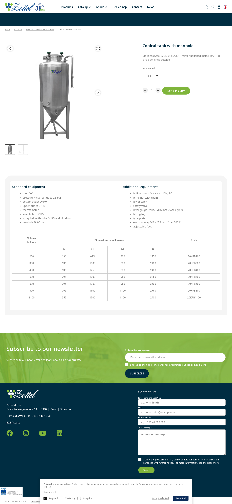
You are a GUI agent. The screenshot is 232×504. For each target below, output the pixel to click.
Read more (200, 364)
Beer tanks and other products (40, 29)
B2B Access (13, 422)
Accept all (181, 498)
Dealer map (120, 7)
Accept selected (160, 498)
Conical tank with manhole (70, 29)
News (150, 7)
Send (146, 470)
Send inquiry (176, 90)
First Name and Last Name (150, 398)
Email (140, 407)
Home (7, 29)
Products (67, 7)
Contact (137, 7)
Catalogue (84, 7)
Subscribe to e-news (138, 350)
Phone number (145, 417)
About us (101, 7)
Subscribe (137, 373)
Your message (145, 427)
